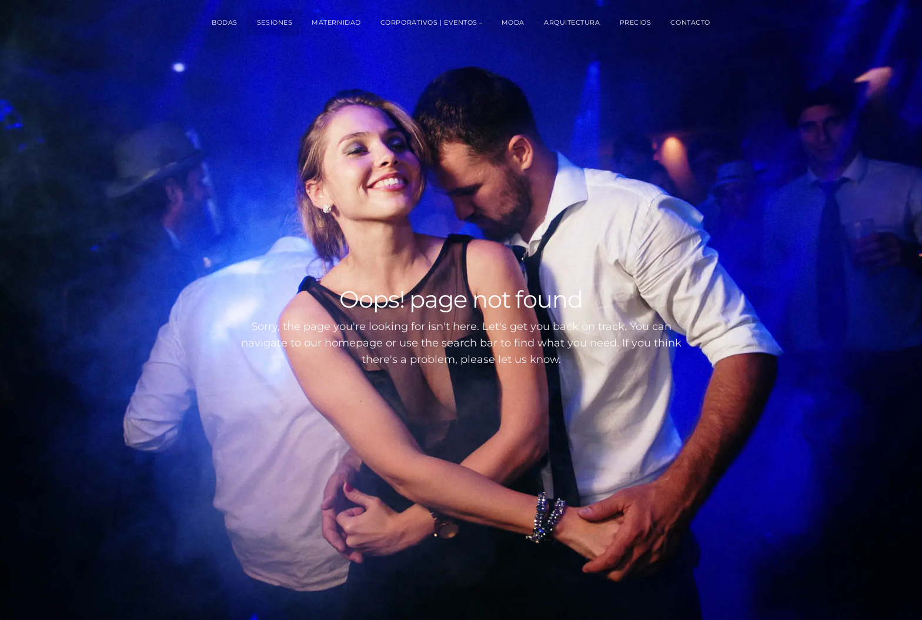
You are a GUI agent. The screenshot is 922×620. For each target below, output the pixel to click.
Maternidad (336, 22)
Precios (636, 22)
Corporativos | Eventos (428, 22)
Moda (513, 22)
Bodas (225, 22)
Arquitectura (572, 22)
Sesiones (274, 22)
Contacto (690, 22)
